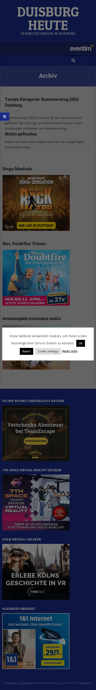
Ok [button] (80, 343)
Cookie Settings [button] (48, 351)
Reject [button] (26, 351)
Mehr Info (70, 351)
